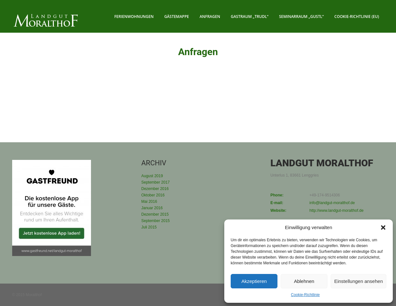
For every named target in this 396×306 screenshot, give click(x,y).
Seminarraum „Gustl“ (301, 16)
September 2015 (155, 221)
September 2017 (155, 182)
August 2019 (152, 176)
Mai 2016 (149, 201)
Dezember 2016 (155, 188)
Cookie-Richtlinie (305, 295)
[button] (383, 227)
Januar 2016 (152, 208)
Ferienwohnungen (134, 16)
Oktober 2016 (153, 195)
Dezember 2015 (155, 214)
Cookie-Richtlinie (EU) (356, 16)
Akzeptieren (254, 281)
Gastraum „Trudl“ (249, 16)
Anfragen (210, 16)
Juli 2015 (149, 227)
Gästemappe (176, 16)
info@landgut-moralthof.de (332, 203)
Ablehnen (304, 281)
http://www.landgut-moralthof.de (336, 210)
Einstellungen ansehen (358, 281)
